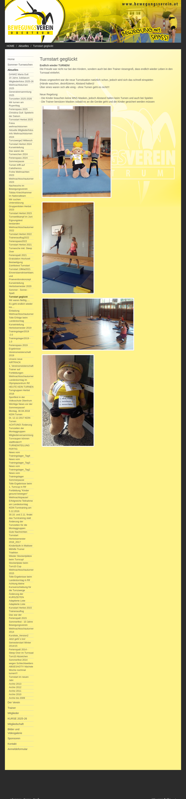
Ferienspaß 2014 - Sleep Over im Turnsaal (21, 651)
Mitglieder (13, 713)
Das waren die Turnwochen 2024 (18, 153)
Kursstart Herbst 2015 (20, 607)
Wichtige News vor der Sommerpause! (21, 406)
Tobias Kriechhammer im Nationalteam (20, 194)
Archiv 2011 (15, 691)
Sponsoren (14, 738)
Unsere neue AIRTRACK (15, 361)
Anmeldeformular (18, 749)
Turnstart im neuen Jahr (19, 679)
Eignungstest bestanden (16, 222)
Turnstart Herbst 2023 (20, 213)
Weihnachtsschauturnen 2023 (21, 180)
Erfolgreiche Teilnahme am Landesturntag (21, 502)
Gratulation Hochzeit (19, 258)
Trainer (12, 707)
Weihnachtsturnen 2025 (18, 87)
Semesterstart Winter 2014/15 (20, 644)
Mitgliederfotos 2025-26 (21, 81)
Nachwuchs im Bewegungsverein (18, 187)
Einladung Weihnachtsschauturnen (21, 312)
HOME (10, 45)
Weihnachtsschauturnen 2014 (21, 630)
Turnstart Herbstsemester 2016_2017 (17, 538)
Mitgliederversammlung (21, 435)
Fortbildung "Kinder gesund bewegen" (19, 492)
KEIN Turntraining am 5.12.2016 (20, 509)
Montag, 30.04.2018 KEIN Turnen (19, 413)
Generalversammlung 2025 (20, 93)
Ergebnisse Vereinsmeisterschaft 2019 (20, 352)
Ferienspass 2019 (18, 345)
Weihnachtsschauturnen (21, 376)
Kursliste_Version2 (18, 635)
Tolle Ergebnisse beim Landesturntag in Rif (20, 578)
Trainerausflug (16, 611)
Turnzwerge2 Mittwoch (21, 140)
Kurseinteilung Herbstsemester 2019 (20, 326)
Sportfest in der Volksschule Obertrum (20, 399)
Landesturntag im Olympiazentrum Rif (19, 382)
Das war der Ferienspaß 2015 (18, 616)
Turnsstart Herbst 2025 (21, 119)
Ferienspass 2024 (18, 157)
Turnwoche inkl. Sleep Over (20, 250)
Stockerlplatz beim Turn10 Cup (18, 565)
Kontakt (12, 743)
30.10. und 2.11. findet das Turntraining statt (20, 516)
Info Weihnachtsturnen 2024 (20, 135)
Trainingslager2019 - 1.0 (19, 340)
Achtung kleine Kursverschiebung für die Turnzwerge (20, 587)
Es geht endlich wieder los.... (21, 305)
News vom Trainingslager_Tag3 (19, 461)
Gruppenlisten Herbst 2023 (20, 208)
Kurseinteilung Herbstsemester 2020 (20, 285)
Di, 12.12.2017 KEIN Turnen (19, 419)
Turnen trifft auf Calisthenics (17, 167)
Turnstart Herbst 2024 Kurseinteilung (20, 146)
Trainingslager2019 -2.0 (19, 333)
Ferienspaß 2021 (18, 255)
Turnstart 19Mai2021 (20, 269)
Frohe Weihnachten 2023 (19, 173)
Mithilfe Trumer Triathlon (17, 551)
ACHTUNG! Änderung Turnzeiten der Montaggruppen (20, 428)
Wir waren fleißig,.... (19, 300)
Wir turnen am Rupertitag (16, 104)
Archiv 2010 (15, 694)
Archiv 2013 (15, 683)
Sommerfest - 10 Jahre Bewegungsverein (21, 623)
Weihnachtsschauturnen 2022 (21, 229)
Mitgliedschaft (16, 724)
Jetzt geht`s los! (17, 639)
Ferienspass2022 (18, 241)
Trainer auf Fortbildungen (16, 371)
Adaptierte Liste (17, 604)
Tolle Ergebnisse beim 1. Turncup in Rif (20, 485)
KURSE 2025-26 (17, 718)
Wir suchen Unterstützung (16, 201)
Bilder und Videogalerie (15, 731)
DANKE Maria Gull (18, 74)
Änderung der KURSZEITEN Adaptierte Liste (17, 597)
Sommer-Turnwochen (20, 64)
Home (11, 59)
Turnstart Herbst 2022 (20, 234)
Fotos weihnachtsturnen (18, 125)
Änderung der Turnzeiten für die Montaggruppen (18, 525)
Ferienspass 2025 (18, 109)
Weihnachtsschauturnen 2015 (21, 571)
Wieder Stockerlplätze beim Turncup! (20, 558)
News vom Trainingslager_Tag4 (19, 454)
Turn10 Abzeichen (18, 656)
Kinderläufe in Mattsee (20, 545)
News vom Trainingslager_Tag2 (19, 468)
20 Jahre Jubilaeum (19, 77)
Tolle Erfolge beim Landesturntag (18, 319)
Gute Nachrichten (18, 531)
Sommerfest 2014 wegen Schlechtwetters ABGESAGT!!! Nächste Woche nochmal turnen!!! (21, 666)
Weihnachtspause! (18, 497)
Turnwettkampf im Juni (21, 216)
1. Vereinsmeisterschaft (21, 366)
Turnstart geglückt (18, 296)
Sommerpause (16, 161)
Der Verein (14, 702)
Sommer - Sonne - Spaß (18, 291)
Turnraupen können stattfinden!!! (19, 440)
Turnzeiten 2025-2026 (20, 98)
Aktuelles (24, 45)
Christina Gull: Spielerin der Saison (21, 114)
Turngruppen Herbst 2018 (19, 392)
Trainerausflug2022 (19, 237)
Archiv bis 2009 (17, 698)
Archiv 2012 (15, 687)
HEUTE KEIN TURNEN (21, 386)
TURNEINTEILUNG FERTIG (19, 447)
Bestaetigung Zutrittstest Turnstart (19, 264)
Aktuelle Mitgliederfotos (21, 130)
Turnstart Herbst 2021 (20, 244)
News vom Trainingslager (16, 475)
